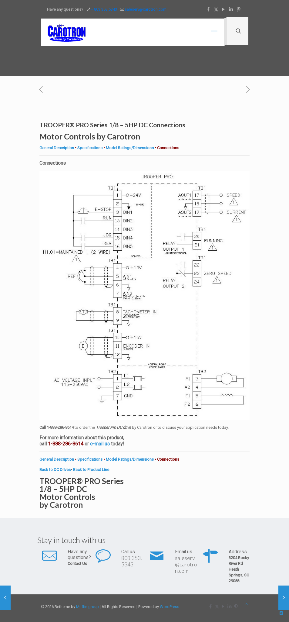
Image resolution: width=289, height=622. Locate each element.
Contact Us (77, 563)
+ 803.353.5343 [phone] (104, 9)
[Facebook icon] (208, 9)
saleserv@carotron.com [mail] (145, 9)
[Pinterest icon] (239, 9)
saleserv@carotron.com (186, 564)
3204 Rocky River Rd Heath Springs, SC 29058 (239, 569)
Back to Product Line (91, 469)
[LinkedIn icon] (231, 9)
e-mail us (100, 444)
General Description (56, 148)
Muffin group (87, 606)
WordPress (169, 606)
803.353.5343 (131, 561)
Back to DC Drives (55, 469)
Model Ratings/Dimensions (130, 148)
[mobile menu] (214, 32)
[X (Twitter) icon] (216, 9)
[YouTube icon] (223, 9)
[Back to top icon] (246, 604)
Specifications (89, 148)
